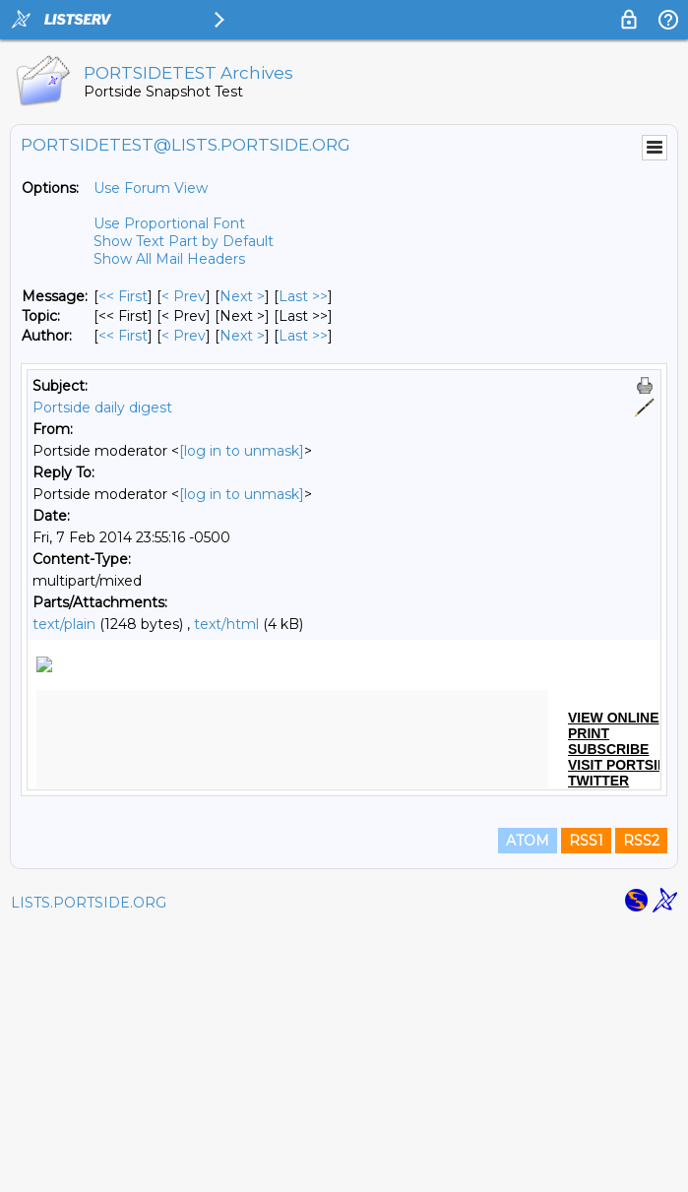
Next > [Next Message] (242, 296)
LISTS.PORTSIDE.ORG (88, 1167)
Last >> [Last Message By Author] (303, 336)
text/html (226, 624)
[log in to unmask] (241, 451)
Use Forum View (151, 188)
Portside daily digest (102, 407)
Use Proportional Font (169, 223)
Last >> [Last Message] (303, 296)
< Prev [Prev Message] (183, 296)
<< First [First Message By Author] (123, 336)
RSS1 (586, 1105)
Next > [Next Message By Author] (242, 336)
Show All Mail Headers (169, 259)
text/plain (63, 624)
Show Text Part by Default (184, 241)
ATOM (527, 1105)
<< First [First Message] (123, 296)
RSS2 (641, 1105)
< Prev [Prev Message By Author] (183, 336)
